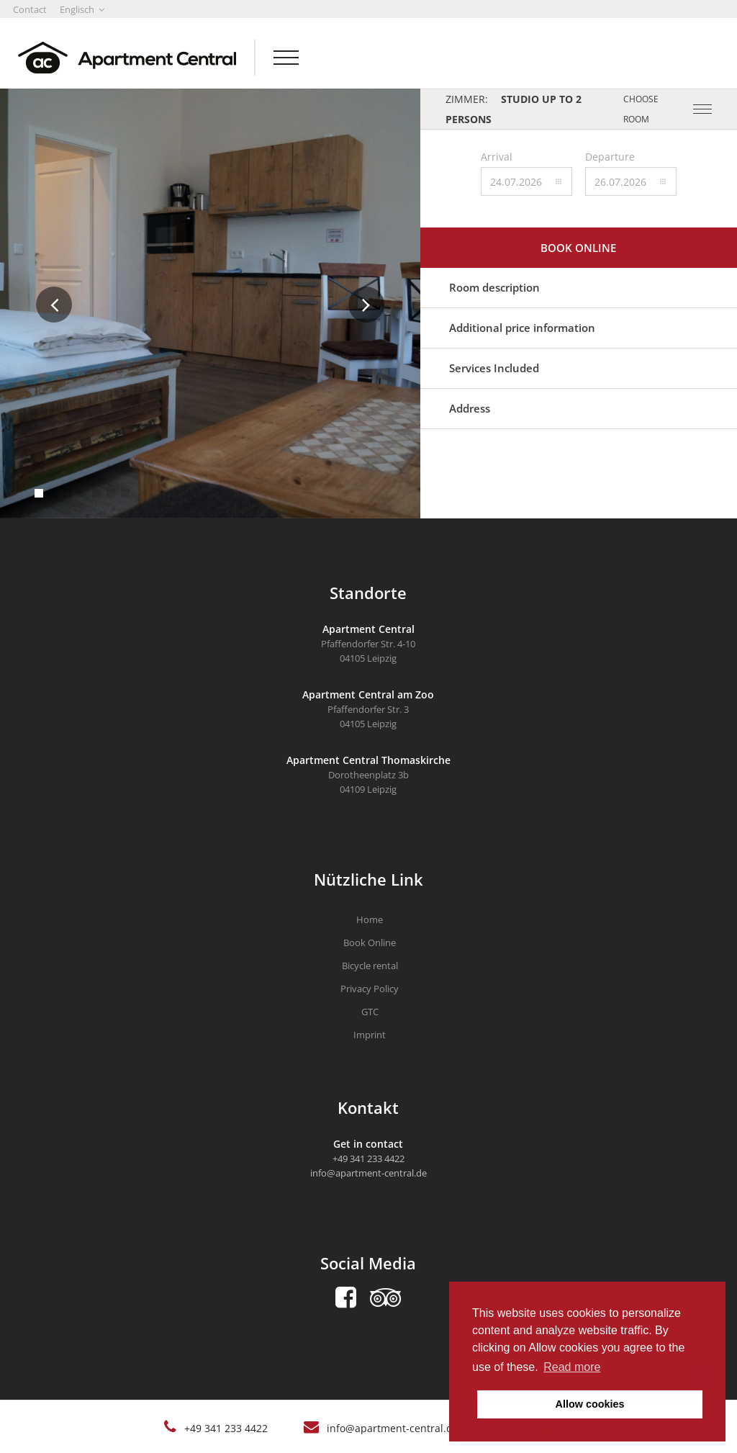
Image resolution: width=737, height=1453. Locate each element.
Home (369, 919)
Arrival (496, 156)
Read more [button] (571, 1367)
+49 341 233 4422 (226, 1428)
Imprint (369, 1034)
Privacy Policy (369, 988)
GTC (370, 1011)
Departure (610, 156)
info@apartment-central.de (392, 1428)
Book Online (369, 942)
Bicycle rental (370, 965)
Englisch (82, 9)
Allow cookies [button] (590, 1404)
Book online (578, 247)
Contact (30, 9)
